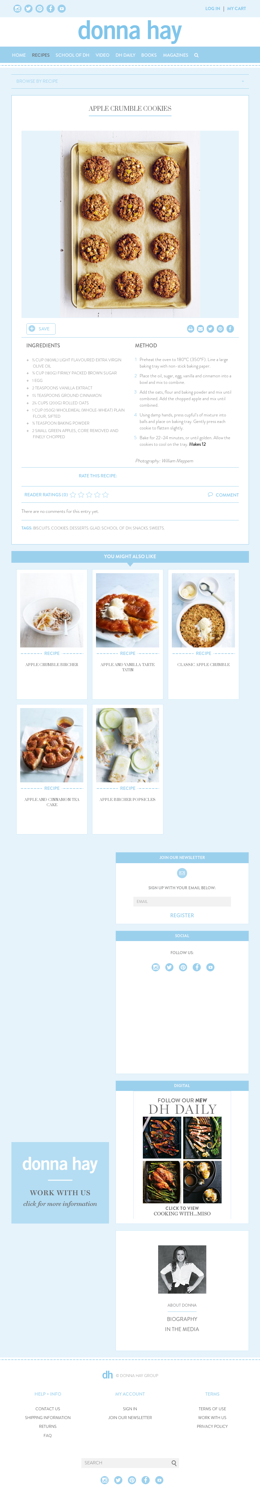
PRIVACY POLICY (212, 1426)
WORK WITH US (212, 1418)
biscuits (41, 528)
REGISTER (182, 915)
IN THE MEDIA (182, 1329)
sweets (156, 528)
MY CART (236, 8)
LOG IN (212, 8)
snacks (140, 528)
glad (95, 528)
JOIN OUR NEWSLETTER (130, 1418)
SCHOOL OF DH (72, 55)
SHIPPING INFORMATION (48, 1418)
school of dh (116, 528)
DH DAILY (125, 55)
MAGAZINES (175, 55)
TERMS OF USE (212, 1409)
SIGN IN (130, 1409)
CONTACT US (47, 1409)
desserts (79, 528)
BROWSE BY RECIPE (37, 81)
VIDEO (102, 55)
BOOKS (149, 55)
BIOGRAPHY (182, 1319)
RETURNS (48, 1426)
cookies (59, 528)
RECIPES (41, 55)
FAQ (48, 1436)
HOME (19, 55)
